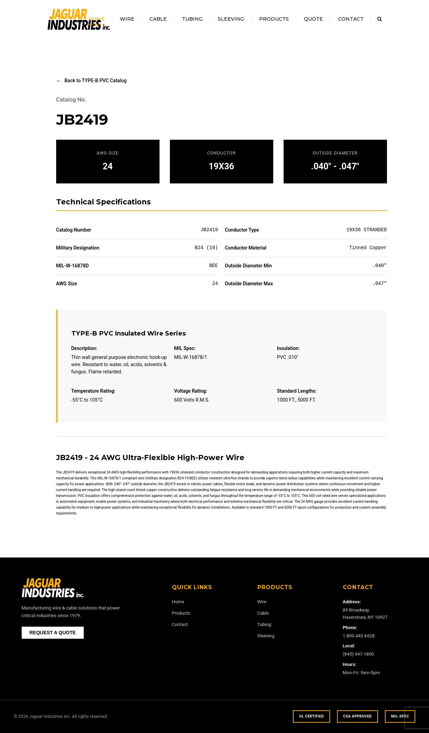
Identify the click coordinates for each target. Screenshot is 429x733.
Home (96, 19)
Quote (313, 19)
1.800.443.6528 (359, 635)
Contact (351, 19)
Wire (127, 19)
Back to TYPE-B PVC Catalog (95, 80)
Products (274, 19)
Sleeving (231, 19)
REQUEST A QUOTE (53, 632)
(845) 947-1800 (358, 654)
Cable (158, 19)
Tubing (192, 19)
